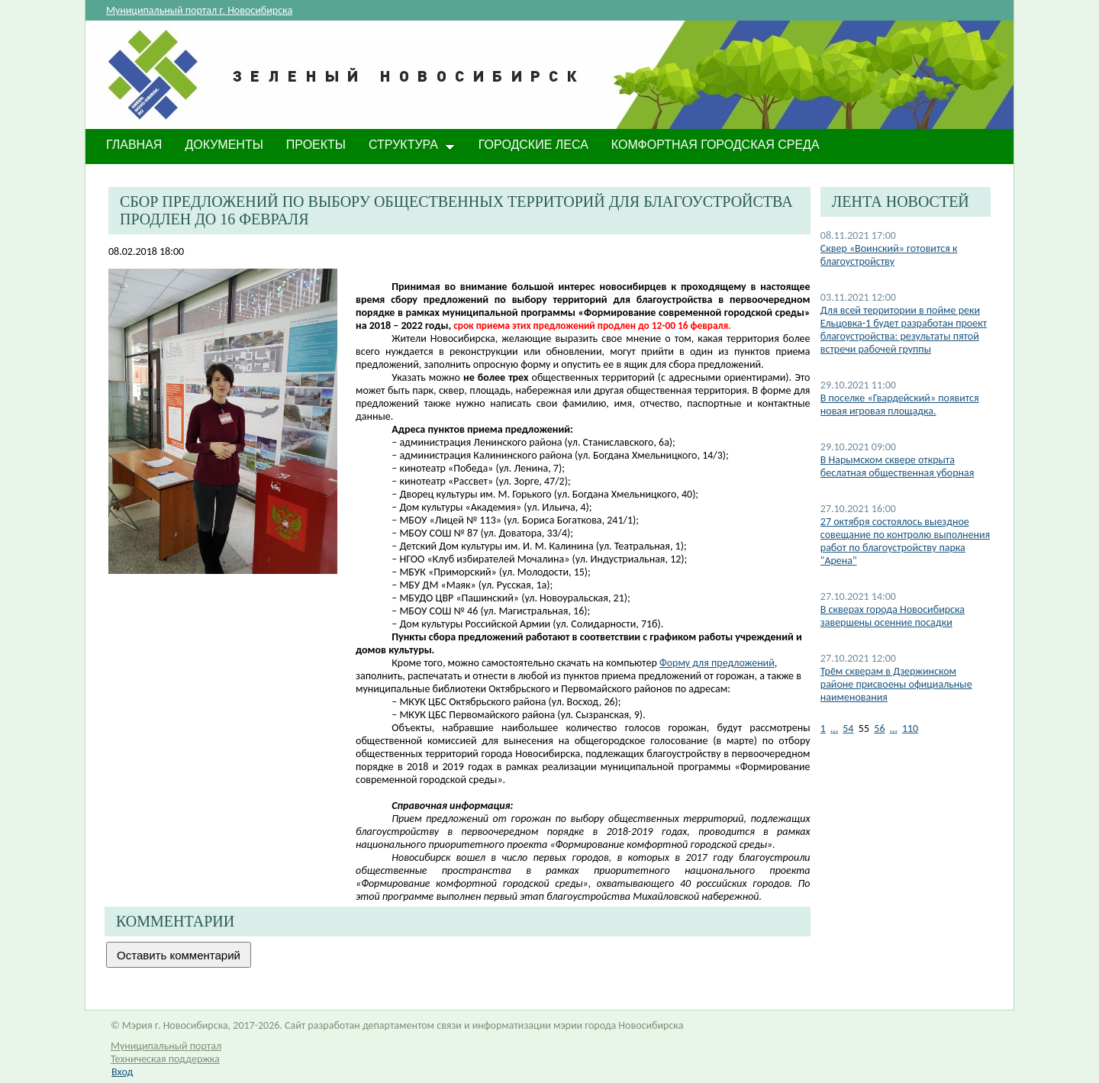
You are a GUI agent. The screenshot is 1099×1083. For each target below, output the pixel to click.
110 (910, 728)
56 (879, 728)
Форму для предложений (717, 662)
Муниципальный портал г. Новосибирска (199, 10)
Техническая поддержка (165, 1058)
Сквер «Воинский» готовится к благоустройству (889, 255)
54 (848, 728)
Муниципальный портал (166, 1045)
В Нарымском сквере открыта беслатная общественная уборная (897, 466)
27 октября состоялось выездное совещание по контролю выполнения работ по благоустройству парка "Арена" (905, 541)
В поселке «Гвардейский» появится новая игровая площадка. (899, 404)
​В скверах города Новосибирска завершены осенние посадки (892, 616)
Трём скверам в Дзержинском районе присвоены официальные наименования (896, 684)
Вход (122, 1071)
